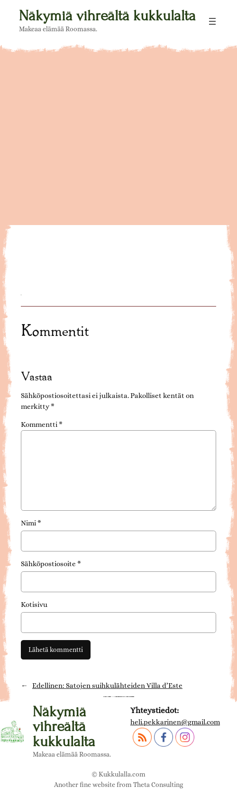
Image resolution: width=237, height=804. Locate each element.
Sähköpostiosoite (51, 564)
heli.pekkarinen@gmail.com (175, 722)
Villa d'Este (54, 235)
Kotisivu (34, 604)
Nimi (31, 523)
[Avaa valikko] (212, 21)
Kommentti (42, 424)
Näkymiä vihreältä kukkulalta (107, 15)
